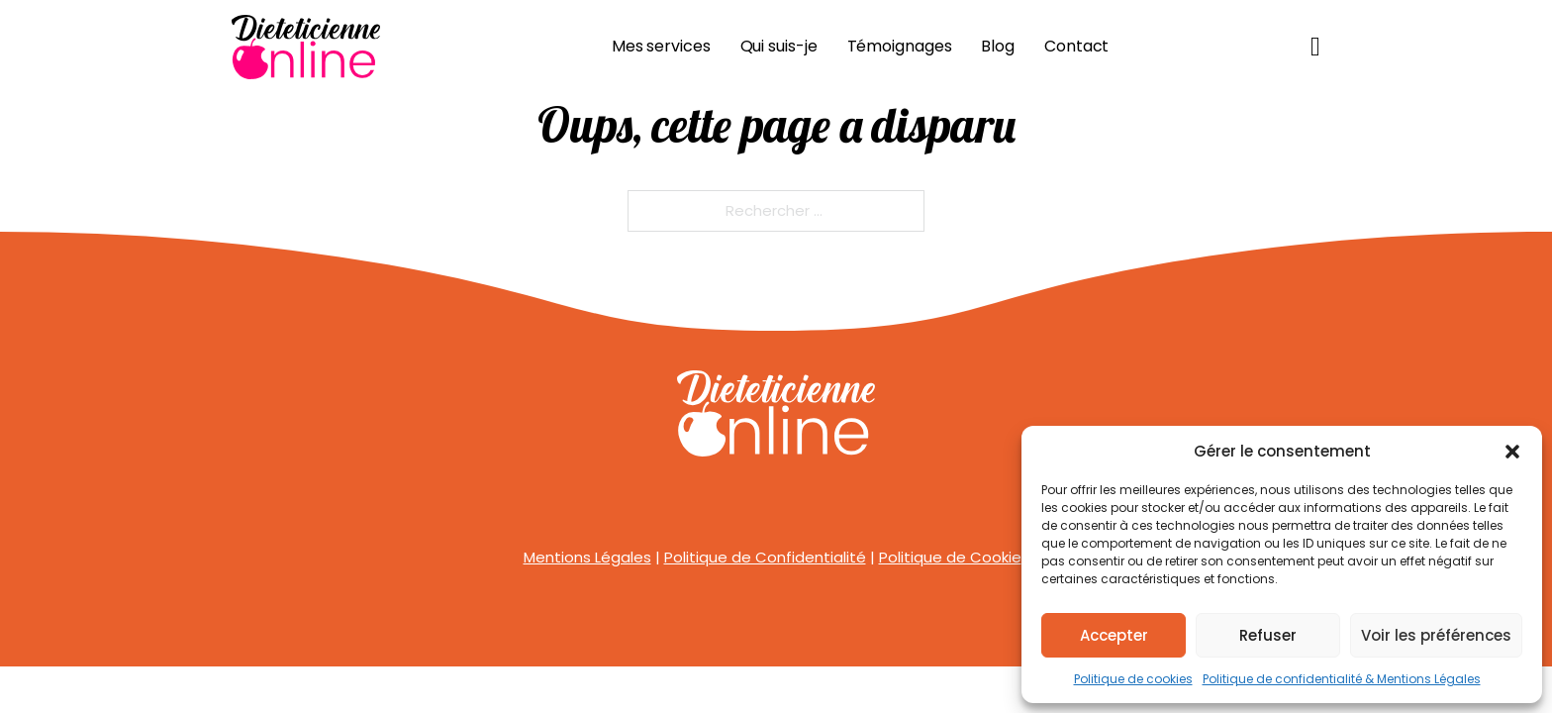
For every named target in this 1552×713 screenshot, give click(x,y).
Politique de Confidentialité (765, 557)
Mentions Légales (587, 557)
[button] (1512, 451)
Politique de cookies (1133, 678)
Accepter (1114, 635)
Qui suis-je (779, 46)
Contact (1076, 46)
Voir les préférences (1436, 635)
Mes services (661, 46)
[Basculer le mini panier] (1315, 47)
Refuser (1268, 635)
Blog (998, 46)
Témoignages (899, 46)
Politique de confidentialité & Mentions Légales (1342, 678)
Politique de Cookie (950, 557)
